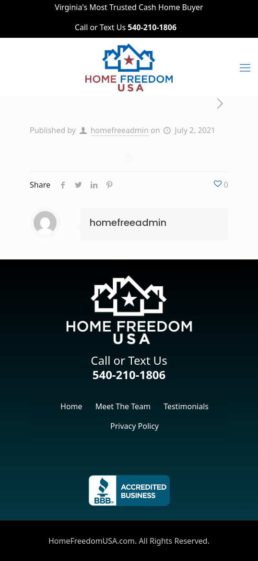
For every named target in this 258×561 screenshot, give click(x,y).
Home (71, 406)
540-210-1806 (129, 374)
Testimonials (186, 406)
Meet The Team (123, 406)
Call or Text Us (125, 27)
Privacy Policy (134, 426)
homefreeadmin (120, 130)
